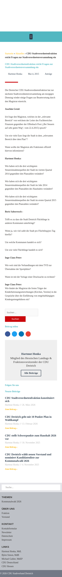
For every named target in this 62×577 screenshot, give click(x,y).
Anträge (48, 74)
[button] (31, 36)
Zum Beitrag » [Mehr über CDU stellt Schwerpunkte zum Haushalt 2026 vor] (11, 447)
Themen (7, 497)
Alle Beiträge (31, 373)
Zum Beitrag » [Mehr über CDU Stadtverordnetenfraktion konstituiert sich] (11, 409)
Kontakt (8, 524)
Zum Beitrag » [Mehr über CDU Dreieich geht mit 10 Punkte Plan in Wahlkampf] (11, 428)
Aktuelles (20, 53)
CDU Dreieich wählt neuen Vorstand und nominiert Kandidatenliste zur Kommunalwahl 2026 (28, 457)
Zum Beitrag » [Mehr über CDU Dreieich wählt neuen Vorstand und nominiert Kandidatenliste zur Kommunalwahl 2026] (11, 469)
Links (5, 546)
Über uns (8, 508)
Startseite (9, 53)
